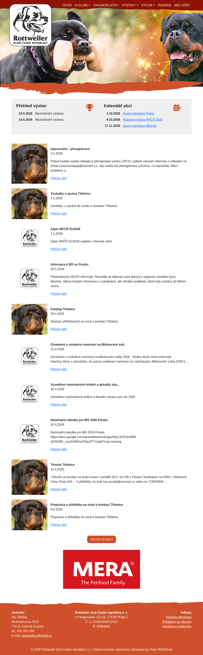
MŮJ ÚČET (182, 5)
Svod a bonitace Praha (138, 113)
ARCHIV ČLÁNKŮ (101, 539)
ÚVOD (67, 5)
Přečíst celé (59, 178)
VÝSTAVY (129, 5)
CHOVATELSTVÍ (105, 5)
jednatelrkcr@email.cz (37, 635)
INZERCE (164, 5)
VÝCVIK (147, 5)
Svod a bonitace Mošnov (140, 125)
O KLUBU (81, 5)
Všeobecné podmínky (177, 626)
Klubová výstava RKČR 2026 (143, 119)
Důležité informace (179, 617)
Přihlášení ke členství (176, 621)
